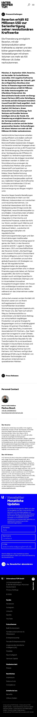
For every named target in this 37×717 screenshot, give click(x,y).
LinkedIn (9, 611)
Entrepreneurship (12, 638)
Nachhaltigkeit (11, 655)
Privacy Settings (12, 590)
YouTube (9, 619)
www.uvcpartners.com (8, 488)
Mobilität (9, 651)
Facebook (10, 604)
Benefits (9, 694)
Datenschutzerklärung (25, 516)
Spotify (9, 615)
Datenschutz (11, 681)
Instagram (10, 607)
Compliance (10, 685)
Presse (8, 668)
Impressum (10, 677)
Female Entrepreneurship (15, 642)
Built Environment (12, 628)
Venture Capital (12, 659)
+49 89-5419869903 (9, 411)
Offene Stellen (11, 698)
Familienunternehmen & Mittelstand (15, 633)
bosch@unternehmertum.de (12, 413)
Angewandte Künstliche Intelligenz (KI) (15, 646)
